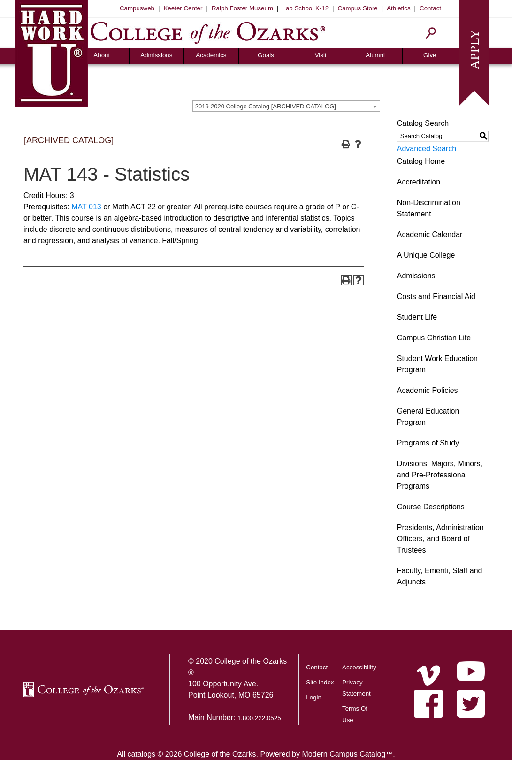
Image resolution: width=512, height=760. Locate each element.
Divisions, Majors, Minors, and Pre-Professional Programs (439, 475)
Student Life (417, 317)
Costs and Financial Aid (436, 296)
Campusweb (137, 8)
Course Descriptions (431, 507)
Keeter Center (182, 8)
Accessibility (359, 667)
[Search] (431, 33)
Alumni (375, 55)
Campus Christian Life (434, 338)
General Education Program (428, 416)
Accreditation (419, 182)
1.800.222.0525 (259, 718)
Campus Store (358, 8)
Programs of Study (428, 443)
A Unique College (426, 255)
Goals (266, 55)
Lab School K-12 (306, 8)
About (101, 55)
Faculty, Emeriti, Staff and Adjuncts (439, 576)
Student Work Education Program (437, 364)
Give (429, 55)
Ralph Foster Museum (242, 8)
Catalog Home (421, 161)
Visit (321, 55)
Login (313, 697)
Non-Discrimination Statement (428, 208)
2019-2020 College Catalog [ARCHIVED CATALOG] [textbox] (265, 106)
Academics (211, 55)
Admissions (156, 55)
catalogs (141, 754)
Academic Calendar (430, 234)
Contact (430, 8)
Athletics (398, 8)
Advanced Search (426, 149)
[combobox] (286, 106)
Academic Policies (427, 390)
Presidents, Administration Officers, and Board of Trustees (440, 538)
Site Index (320, 682)
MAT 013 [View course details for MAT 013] (86, 207)
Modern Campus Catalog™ (347, 754)
